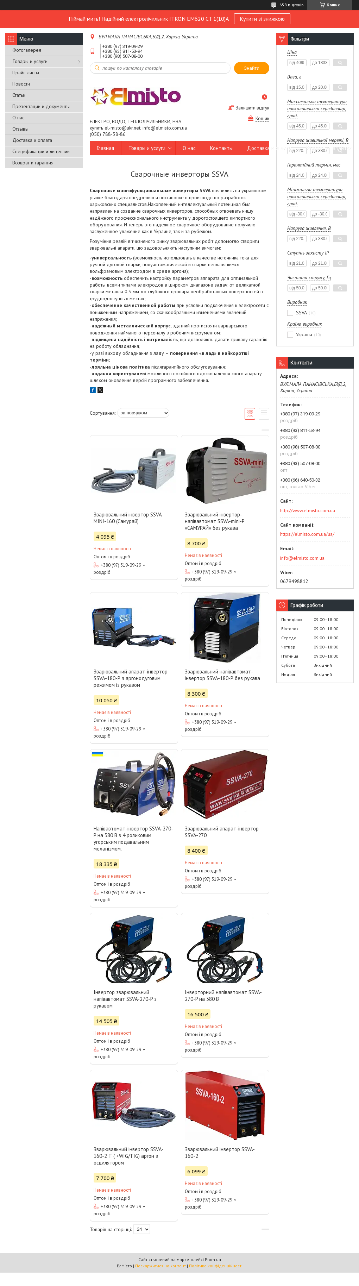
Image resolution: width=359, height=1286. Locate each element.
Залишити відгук (252, 108)
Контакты (221, 148)
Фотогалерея (26, 50)
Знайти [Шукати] (251, 68)
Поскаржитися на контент (160, 1265)
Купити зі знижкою (262, 18)
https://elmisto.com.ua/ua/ (307, 534)
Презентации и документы (41, 106)
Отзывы (20, 129)
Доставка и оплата (32, 140)
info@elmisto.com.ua (302, 558)
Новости (21, 84)
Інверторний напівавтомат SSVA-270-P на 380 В (223, 995)
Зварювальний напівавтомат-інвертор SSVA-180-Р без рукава (222, 675)
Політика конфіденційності (216, 1265)
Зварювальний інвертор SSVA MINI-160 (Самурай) (128, 518)
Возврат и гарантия (32, 162)
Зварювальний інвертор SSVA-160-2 (220, 1152)
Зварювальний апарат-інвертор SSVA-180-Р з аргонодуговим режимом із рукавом (131, 678)
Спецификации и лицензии (41, 151)
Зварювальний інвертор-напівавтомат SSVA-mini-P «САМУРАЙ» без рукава (214, 521)
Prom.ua (213, 1259)
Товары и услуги (30, 61)
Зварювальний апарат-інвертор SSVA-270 (222, 832)
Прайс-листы (25, 72)
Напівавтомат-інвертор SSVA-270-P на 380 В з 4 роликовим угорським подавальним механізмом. (133, 838)
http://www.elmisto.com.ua (307, 510)
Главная (105, 148)
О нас (18, 117)
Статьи (18, 95)
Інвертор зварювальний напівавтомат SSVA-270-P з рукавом (125, 999)
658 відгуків (291, 4)
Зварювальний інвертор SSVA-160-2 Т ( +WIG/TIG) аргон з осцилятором (129, 1156)
